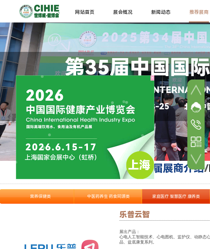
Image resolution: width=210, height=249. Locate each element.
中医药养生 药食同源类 (108, 196)
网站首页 (84, 12)
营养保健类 (40, 196)
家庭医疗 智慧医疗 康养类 (176, 196)
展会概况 (123, 12)
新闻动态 (161, 12)
